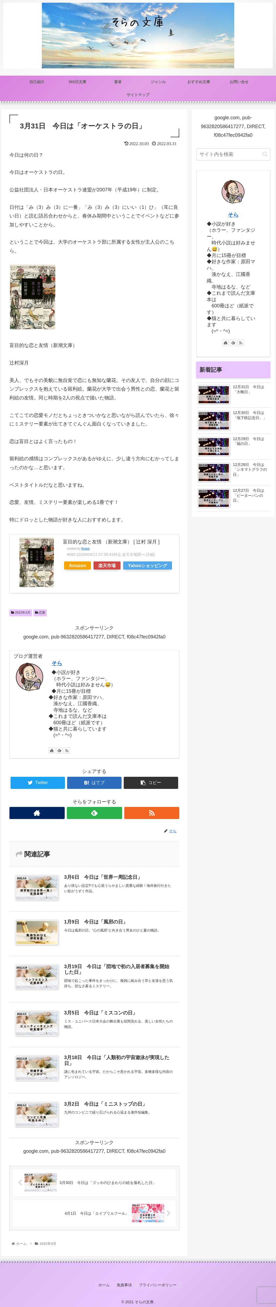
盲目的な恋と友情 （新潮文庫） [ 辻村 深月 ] (111, 541)
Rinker (85, 548)
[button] (265, 154)
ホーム (106, 1285)
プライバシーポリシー (157, 1285)
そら (56, 663)
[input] (233, 154)
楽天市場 (107, 565)
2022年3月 (20, 612)
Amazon (77, 565)
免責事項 (124, 1285)
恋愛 (40, 612)
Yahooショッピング (147, 565)
